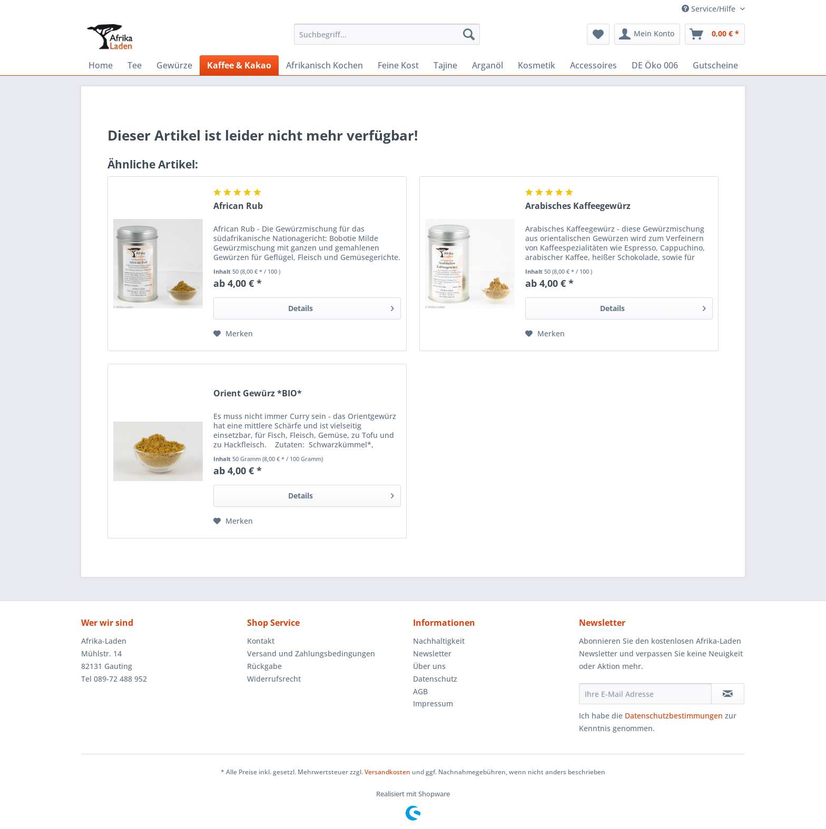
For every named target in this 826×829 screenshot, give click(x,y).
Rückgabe (264, 666)
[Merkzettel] (598, 34)
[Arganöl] (487, 65)
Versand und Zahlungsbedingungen (311, 653)
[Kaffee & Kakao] (239, 65)
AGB (420, 691)
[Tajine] (445, 65)
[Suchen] (469, 34)
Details (341, 306)
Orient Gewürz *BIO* (257, 393)
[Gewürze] (174, 65)
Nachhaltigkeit (439, 641)
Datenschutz (435, 679)
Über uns (429, 666)
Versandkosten (387, 771)
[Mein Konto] (647, 34)
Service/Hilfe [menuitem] (710, 9)
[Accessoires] (593, 65)
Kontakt (260, 641)
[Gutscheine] (715, 65)
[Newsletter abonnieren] (727, 693)
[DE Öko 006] (654, 65)
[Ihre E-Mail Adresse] (645, 693)
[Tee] (134, 65)
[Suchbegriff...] (387, 34)
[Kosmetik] (536, 65)
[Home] (100, 65)
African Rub (238, 206)
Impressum (433, 703)
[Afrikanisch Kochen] (324, 65)
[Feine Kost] (398, 65)
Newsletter (432, 653)
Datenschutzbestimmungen (674, 716)
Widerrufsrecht (274, 679)
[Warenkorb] (715, 34)
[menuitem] (387, 39)
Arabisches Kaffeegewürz (578, 206)
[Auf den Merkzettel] (233, 333)
